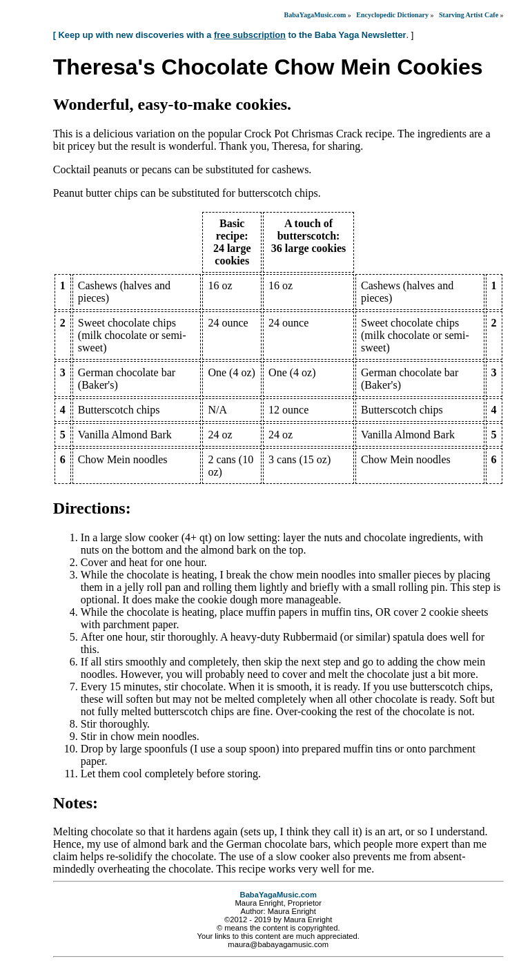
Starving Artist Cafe (468, 15)
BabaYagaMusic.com (315, 15)
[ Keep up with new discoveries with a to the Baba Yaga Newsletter (229, 35)
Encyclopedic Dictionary (392, 15)
